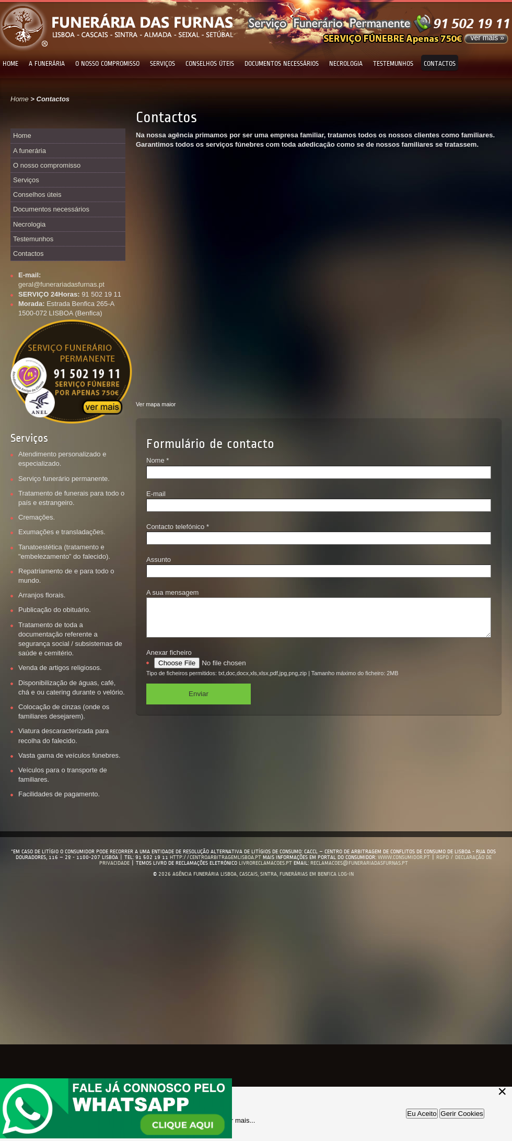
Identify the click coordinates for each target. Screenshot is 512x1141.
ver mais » (487, 37)
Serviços (162, 63)
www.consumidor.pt (404, 857)
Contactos (440, 63)
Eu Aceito (421, 1114)
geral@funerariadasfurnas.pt (61, 284)
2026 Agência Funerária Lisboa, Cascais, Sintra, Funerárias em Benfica (247, 874)
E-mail (156, 494)
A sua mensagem (172, 592)
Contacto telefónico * (177, 527)
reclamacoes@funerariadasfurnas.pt (359, 863)
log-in (346, 874)
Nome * (157, 460)
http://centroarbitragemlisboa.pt (216, 857)
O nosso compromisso (107, 63)
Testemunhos (393, 63)
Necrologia (346, 63)
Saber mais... (235, 1120)
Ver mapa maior (156, 404)
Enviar (198, 701)
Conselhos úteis (209, 63)
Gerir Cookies (461, 1114)
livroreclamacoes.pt (265, 863)
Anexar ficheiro (169, 660)
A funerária (47, 63)
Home (10, 63)
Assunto (158, 559)
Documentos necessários (282, 63)
